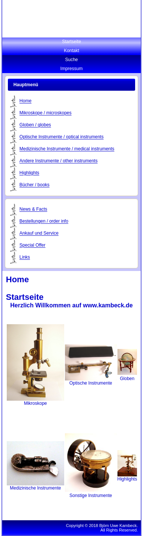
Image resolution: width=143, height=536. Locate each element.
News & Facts (33, 209)
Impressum (71, 68)
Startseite (71, 41)
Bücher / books (35, 185)
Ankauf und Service (39, 233)
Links (25, 257)
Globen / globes (35, 125)
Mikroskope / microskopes (46, 113)
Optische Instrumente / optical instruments (62, 137)
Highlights (29, 173)
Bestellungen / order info (44, 221)
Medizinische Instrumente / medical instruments (67, 149)
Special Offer (32, 245)
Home (26, 101)
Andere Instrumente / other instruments (59, 161)
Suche (71, 59)
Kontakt (71, 50)
